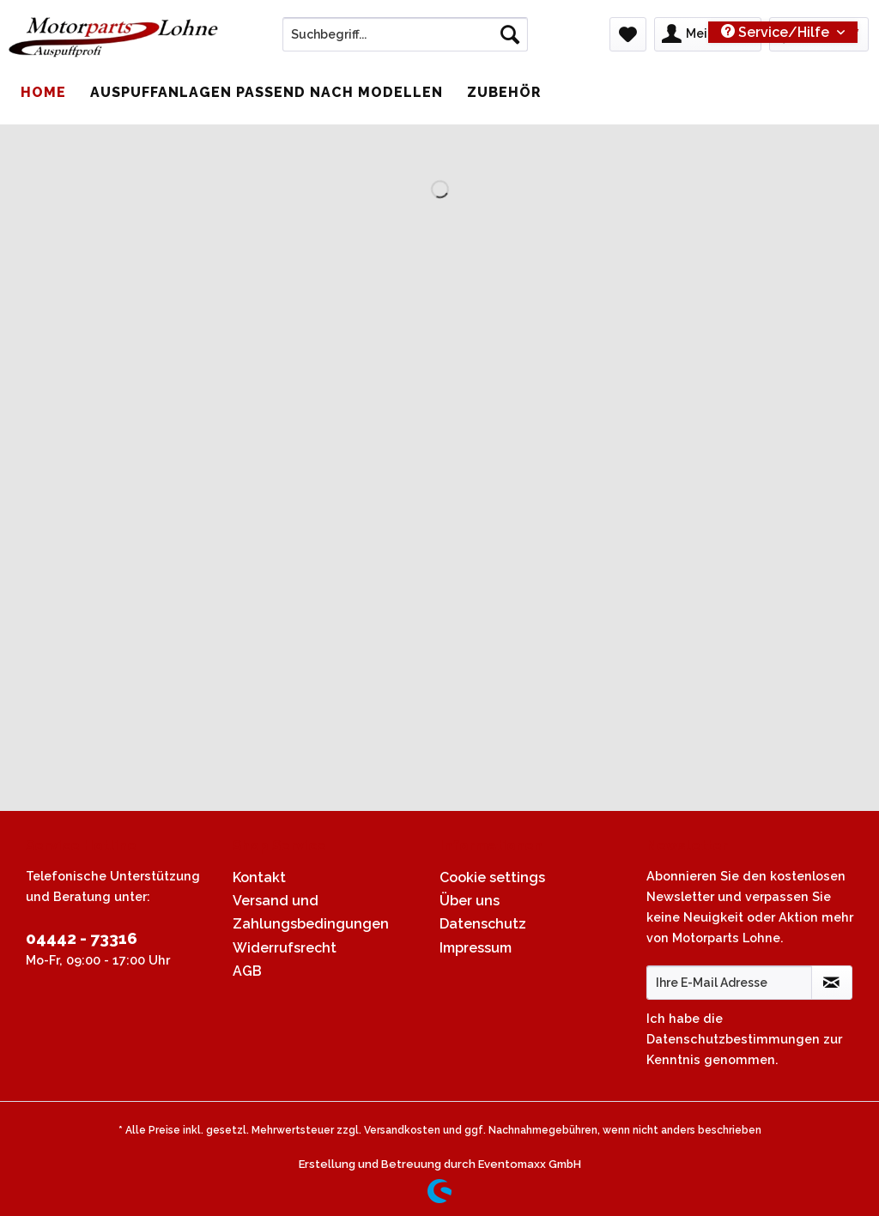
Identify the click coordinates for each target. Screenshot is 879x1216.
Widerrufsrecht (284, 948)
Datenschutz (483, 924)
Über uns (470, 900)
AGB (247, 971)
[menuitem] (405, 41)
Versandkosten (402, 1130)
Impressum (476, 948)
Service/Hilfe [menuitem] (777, 32)
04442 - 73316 (81, 938)
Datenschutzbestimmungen (733, 1038)
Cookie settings (492, 877)
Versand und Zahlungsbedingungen (311, 912)
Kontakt (259, 877)
